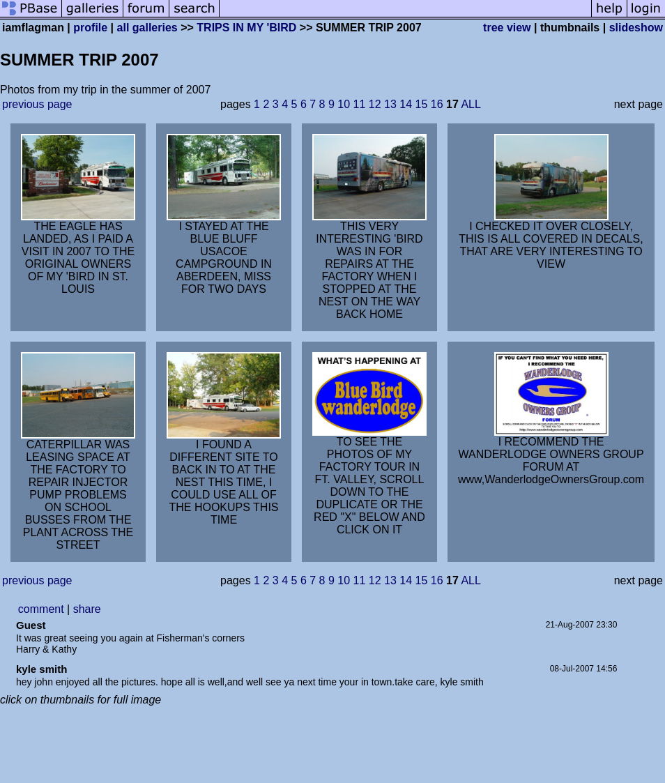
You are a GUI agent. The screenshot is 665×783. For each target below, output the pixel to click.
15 (421, 104)
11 (359, 104)
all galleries (147, 27)
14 (405, 104)
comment (41, 609)
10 (343, 104)
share (87, 609)
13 (390, 104)
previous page (37, 104)
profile (90, 27)
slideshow (636, 27)
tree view (506, 27)
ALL (470, 104)
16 (437, 104)
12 (375, 104)
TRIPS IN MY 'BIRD (246, 27)
